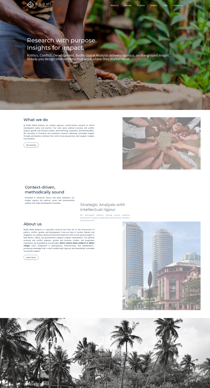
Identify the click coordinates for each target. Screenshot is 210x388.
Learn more (20, 257)
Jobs (165, 5)
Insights (154, 5)
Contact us (178, 5)
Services (128, 5)
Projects (141, 5)
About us (115, 5)
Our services (21, 145)
